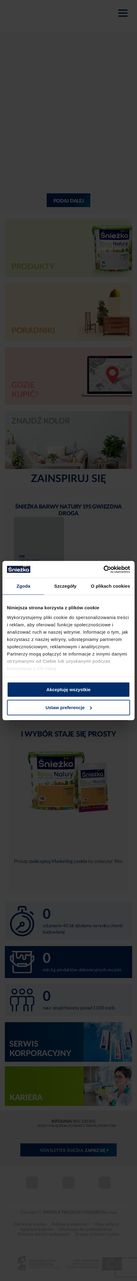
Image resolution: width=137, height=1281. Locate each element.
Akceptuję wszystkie (68, 689)
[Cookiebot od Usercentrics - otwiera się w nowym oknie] (103, 569)
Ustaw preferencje (68, 707)
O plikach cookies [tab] (110, 586)
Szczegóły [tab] (65, 586)
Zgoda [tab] (23, 586)
